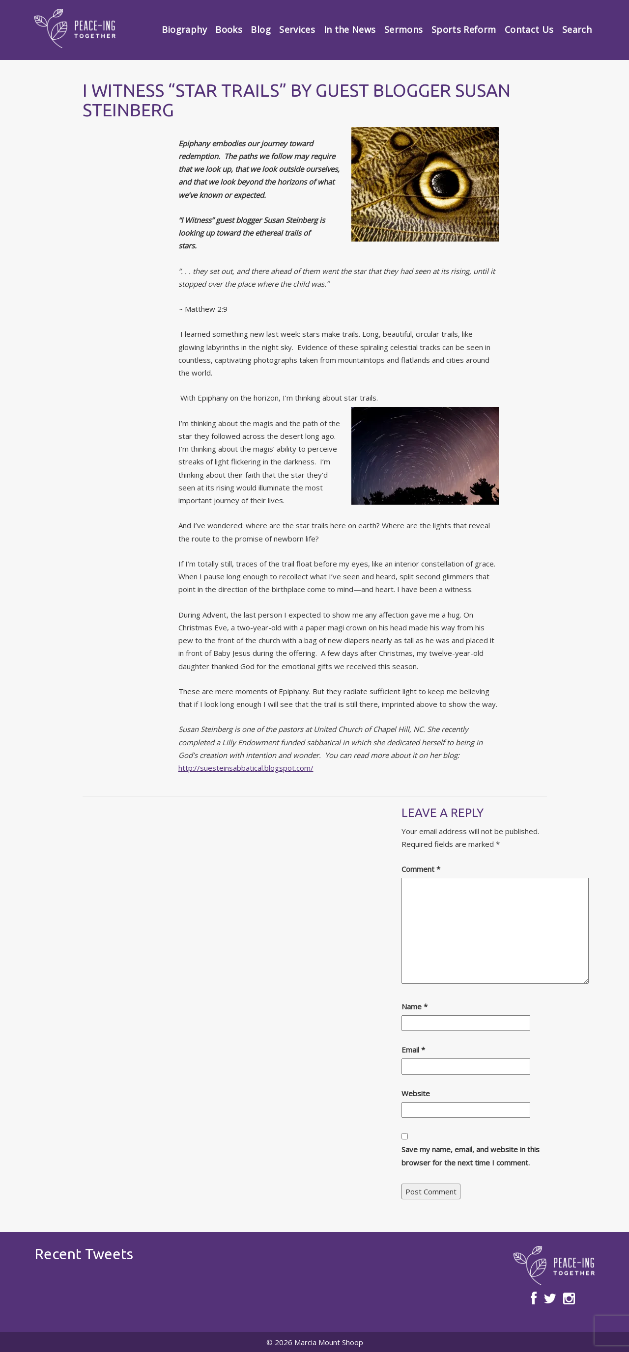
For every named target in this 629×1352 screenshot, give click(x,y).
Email (413, 1050)
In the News (350, 29)
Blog (260, 29)
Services (297, 29)
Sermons (403, 29)
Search (577, 29)
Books (228, 29)
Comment (420, 869)
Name (414, 1006)
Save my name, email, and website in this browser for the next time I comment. (470, 1155)
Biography (184, 29)
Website (415, 1093)
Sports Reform (463, 29)
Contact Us (529, 29)
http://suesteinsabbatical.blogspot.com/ (246, 768)
